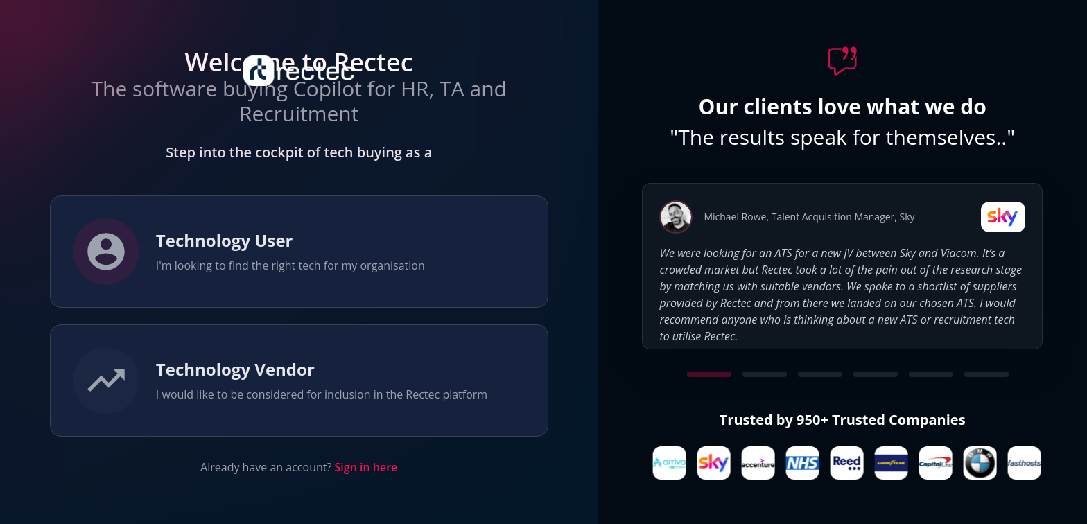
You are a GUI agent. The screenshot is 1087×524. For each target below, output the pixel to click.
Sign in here (366, 467)
